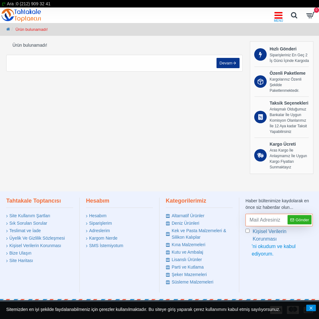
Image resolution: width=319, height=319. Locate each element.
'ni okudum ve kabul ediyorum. (279, 242)
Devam (225, 63)
